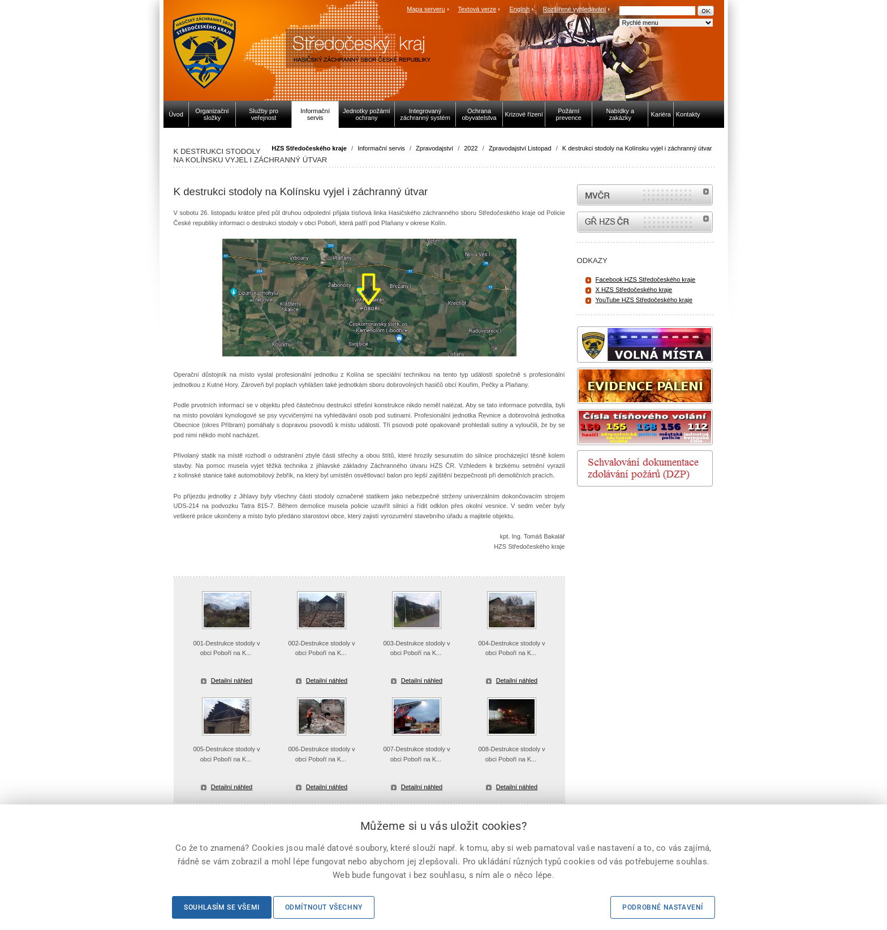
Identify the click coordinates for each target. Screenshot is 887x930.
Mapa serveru (426, 9)
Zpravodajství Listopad (520, 148)
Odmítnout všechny (324, 907)
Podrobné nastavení (662, 907)
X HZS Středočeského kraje (634, 289)
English (519, 9)
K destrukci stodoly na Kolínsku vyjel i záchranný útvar (637, 148)
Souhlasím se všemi (222, 907)
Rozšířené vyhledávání (574, 9)
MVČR (645, 194)
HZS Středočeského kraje (309, 148)
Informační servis (381, 148)
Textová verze (477, 9)
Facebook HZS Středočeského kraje (646, 279)
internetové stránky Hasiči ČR (645, 222)
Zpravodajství (434, 148)
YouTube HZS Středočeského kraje (644, 299)
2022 (470, 148)
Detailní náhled (231, 680)
